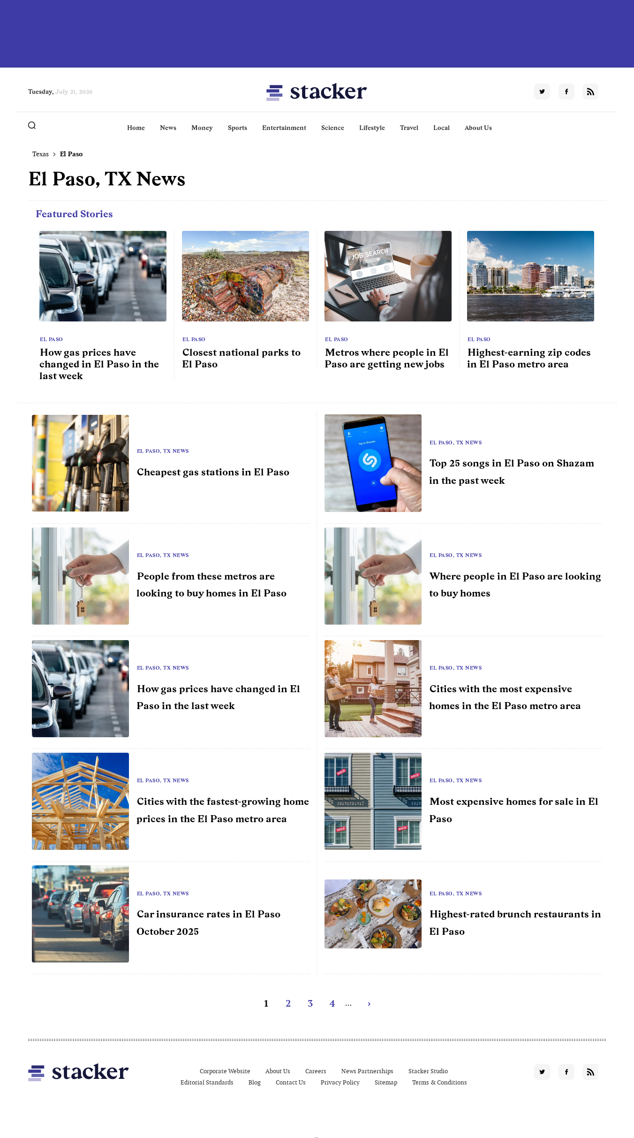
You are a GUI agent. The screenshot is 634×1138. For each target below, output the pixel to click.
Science (332, 127)
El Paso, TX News (163, 451)
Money (202, 127)
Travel (409, 127)
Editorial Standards (207, 1082)
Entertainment (284, 127)
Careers (315, 1071)
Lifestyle (372, 127)
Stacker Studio (428, 1071)
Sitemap (386, 1082)
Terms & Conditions (439, 1082)
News (168, 127)
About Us (478, 127)
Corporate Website (225, 1071)
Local (441, 127)
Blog (255, 1082)
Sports (237, 127)
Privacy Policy (340, 1082)
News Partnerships (367, 1071)
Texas (40, 154)
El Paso (51, 339)
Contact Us (291, 1082)
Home (136, 127)
